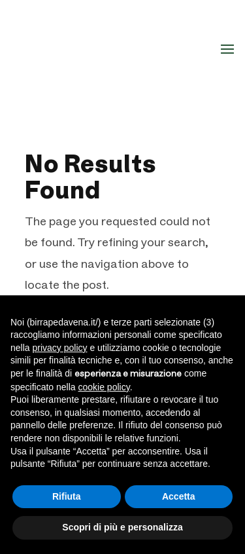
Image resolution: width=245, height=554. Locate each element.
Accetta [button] (178, 496)
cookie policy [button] (104, 387)
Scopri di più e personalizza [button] (122, 527)
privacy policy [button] (59, 347)
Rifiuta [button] (66, 496)
